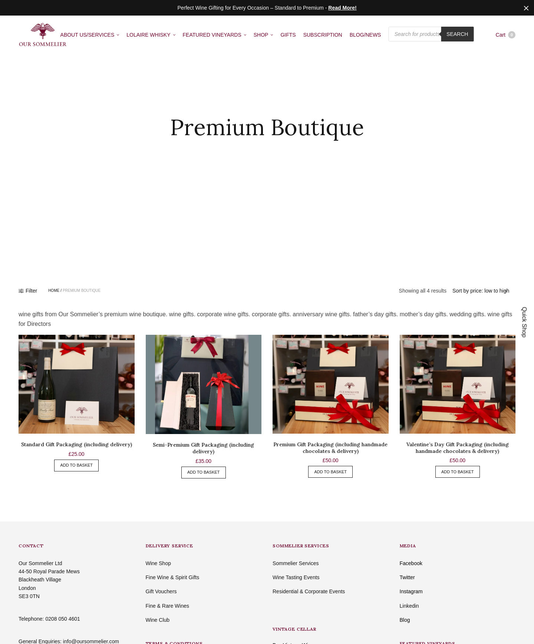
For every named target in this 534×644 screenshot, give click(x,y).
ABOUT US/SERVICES (87, 35)
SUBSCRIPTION (322, 35)
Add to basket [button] (76, 465)
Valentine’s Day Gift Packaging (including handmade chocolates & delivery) (457, 447)
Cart (505, 35)
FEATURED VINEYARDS (212, 35)
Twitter (407, 577)
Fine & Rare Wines (167, 606)
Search (457, 34)
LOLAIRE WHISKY (148, 35)
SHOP (261, 35)
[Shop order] (480, 290)
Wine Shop (158, 563)
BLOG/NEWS (365, 35)
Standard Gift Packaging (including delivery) (76, 444)
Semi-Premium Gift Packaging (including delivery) (203, 448)
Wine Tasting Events (296, 577)
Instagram (411, 591)
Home (53, 291)
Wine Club (158, 620)
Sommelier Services (296, 563)
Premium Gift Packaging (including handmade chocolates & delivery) (330, 447)
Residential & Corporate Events (309, 591)
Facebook (411, 563)
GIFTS (288, 35)
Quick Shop (524, 322)
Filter (28, 290)
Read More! (342, 8)
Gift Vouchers (161, 591)
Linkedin (409, 606)
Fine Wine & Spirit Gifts (173, 577)
